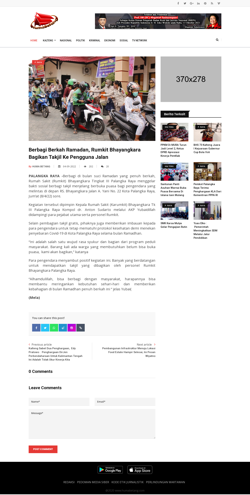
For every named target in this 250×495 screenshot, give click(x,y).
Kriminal (94, 40)
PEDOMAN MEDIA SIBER (93, 483)
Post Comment (43, 450)
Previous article (60, 352)
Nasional (66, 40)
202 (88, 166)
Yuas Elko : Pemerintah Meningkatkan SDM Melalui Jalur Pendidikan (205, 234)
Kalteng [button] (48, 40)
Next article (123, 350)
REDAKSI (69, 483)
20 (105, 166)
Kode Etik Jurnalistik (127, 483)
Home (33, 40)
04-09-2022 (67, 166)
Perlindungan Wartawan (165, 483)
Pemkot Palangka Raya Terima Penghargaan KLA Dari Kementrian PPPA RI (207, 191)
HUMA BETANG (39, 166)
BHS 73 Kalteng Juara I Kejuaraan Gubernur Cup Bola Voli (207, 148)
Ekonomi (109, 40)
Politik (80, 40)
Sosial (124, 40)
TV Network (139, 40)
